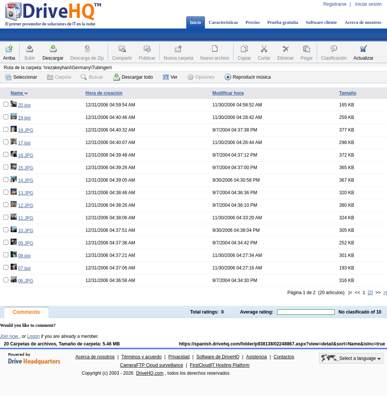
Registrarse (334, 4)
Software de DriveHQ (218, 357)
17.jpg (24, 143)
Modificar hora (228, 93)
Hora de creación (103, 93)
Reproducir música (248, 77)
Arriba (9, 58)
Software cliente (321, 22)
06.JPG (25, 281)
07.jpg (24, 268)
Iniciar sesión (368, 4)
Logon (33, 336)
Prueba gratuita (282, 22)
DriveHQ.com (150, 373)
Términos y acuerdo (141, 357)
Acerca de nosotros (363, 22)
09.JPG (25, 243)
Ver (170, 77)
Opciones (201, 77)
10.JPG (25, 230)
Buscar (92, 77)
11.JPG (25, 218)
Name (19, 93)
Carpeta (59, 77)
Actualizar (364, 58)
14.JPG (25, 180)
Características (223, 22)
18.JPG (25, 130)
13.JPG (25, 193)
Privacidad (179, 357)
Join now (9, 336)
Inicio (195, 22)
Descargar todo (133, 77)
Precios (252, 22)
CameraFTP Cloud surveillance (151, 365)
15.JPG (25, 168)
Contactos (284, 357)
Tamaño (347, 93)
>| (385, 292)
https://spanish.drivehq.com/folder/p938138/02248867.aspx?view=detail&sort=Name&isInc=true (282, 344)
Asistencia (256, 357)
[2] (370, 292)
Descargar (52, 58)
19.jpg (24, 117)
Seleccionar (21, 77)
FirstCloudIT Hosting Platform (220, 365)
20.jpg (24, 105)
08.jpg (24, 255)
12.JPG (25, 205)
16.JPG (25, 155)
